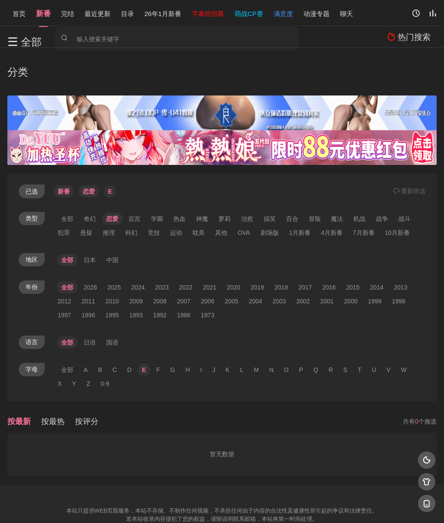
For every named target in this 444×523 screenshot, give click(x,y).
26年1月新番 (162, 12)
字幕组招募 (208, 12)
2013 (400, 248)
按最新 (19, 382)
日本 (90, 220)
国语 (112, 303)
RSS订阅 (116, 505)
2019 (257, 248)
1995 (112, 276)
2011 (88, 262)
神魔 (202, 179)
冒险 (315, 179)
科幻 (131, 193)
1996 (88, 276)
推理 (109, 193)
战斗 (404, 179)
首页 (19, 12)
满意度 (283, 12)
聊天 (346, 12)
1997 (64, 276)
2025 (114, 248)
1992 (159, 276)
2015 (352, 248)
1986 (183, 276)
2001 (327, 262)
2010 (112, 262)
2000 (351, 262)
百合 (292, 179)
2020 (233, 248)
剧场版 (270, 193)
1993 (136, 276)
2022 (186, 248)
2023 (162, 248)
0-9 (105, 344)
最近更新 (98, 12)
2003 (279, 262)
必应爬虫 (327, 505)
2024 (138, 248)
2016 (329, 248)
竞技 (154, 193)
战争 (382, 179)
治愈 (247, 179)
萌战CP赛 (249, 12)
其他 (221, 193)
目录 (127, 12)
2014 (376, 248)
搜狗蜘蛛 (222, 505)
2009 (136, 262)
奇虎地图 (257, 505)
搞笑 (270, 179)
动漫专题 (317, 12)
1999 (375, 262)
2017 (305, 248)
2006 (207, 262)
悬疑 (86, 193)
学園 (157, 179)
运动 (176, 193)
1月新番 (299, 193)
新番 (43, 13)
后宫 (134, 179)
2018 (281, 248)
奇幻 (90, 179)
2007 (183, 262)
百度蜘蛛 (152, 505)
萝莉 (225, 179)
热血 (179, 179)
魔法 (337, 179)
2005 (231, 262)
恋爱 (112, 179)
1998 (398, 262)
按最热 (53, 382)
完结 (67, 12)
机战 (359, 179)
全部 (67, 179)
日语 (90, 303)
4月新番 (332, 193)
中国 (112, 220)
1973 (207, 276)
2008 (159, 262)
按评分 (86, 382)
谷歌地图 (292, 505)
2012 (64, 262)
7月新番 (364, 193)
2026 (90, 248)
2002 (303, 262)
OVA (244, 193)
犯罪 (64, 193)
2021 (209, 248)
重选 (409, 151)
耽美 (199, 193)
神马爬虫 (187, 505)
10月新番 (397, 193)
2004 (255, 262)
